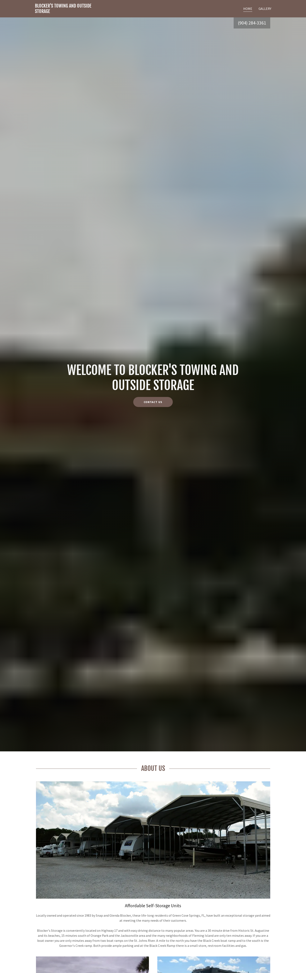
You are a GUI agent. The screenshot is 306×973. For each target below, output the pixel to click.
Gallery (265, 8)
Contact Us (153, 402)
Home (247, 8)
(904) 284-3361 (252, 23)
